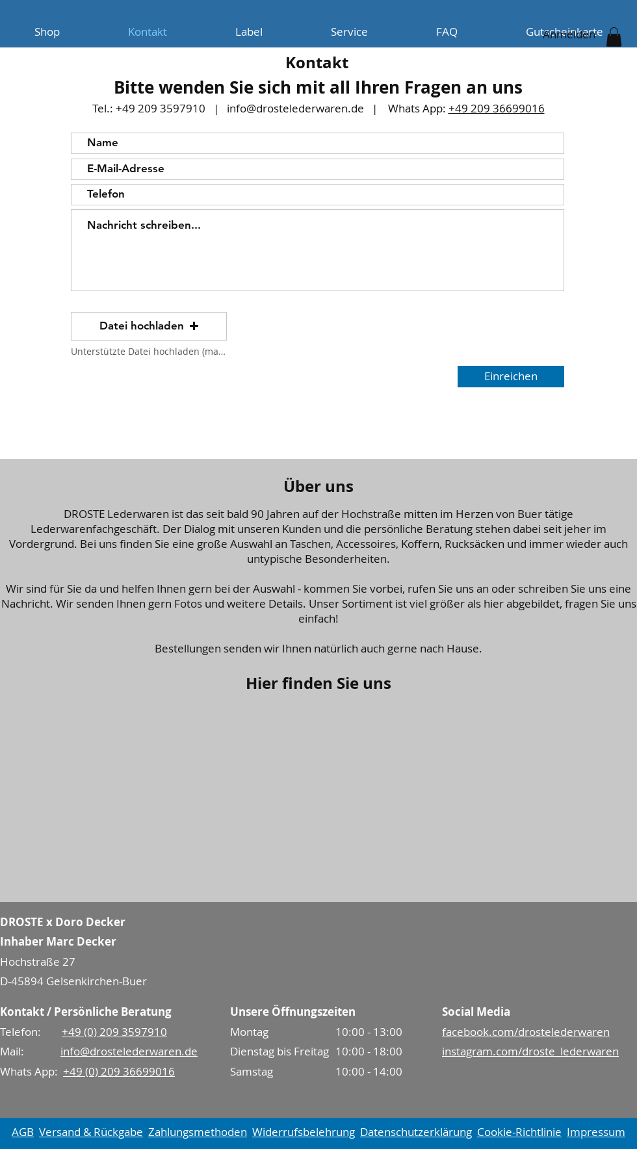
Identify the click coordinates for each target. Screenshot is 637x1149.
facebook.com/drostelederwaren (526, 1031)
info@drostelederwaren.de (295, 108)
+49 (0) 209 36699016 (119, 1071)
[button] (614, 37)
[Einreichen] (511, 376)
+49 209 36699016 (496, 108)
